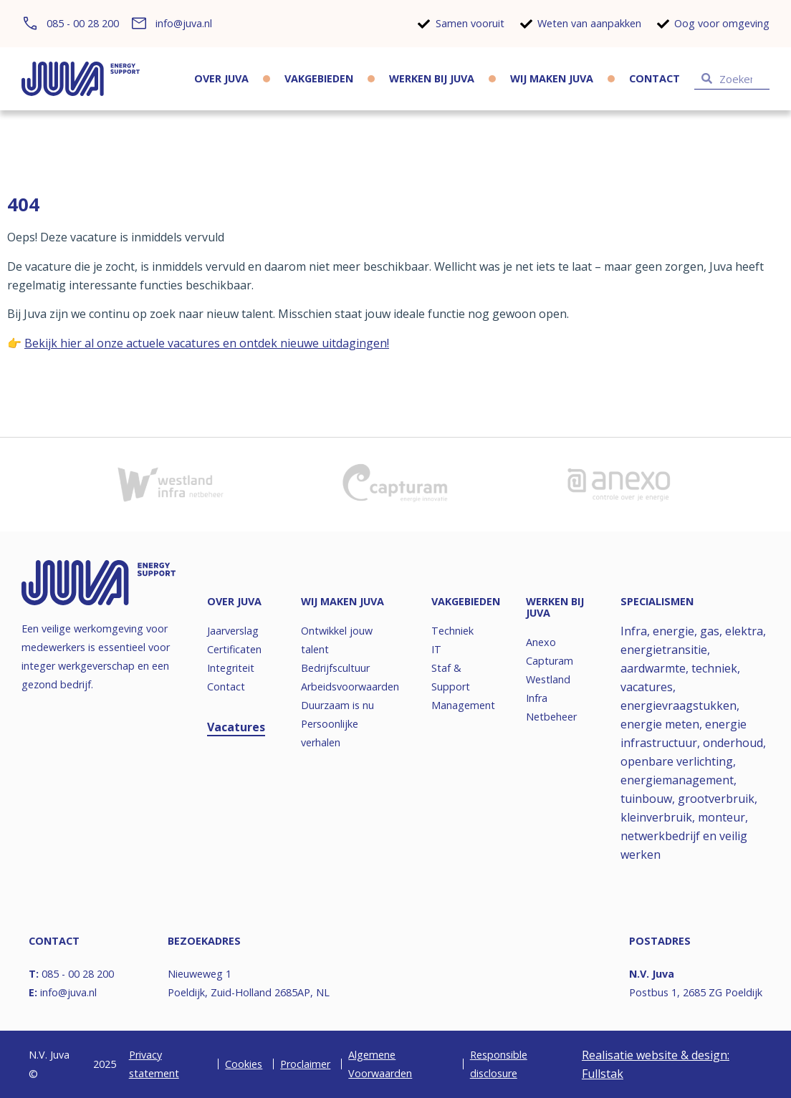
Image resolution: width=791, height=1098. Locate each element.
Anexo (541, 642)
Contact (654, 78)
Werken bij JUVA (431, 78)
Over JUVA (221, 78)
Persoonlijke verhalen (329, 733)
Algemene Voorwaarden (380, 1064)
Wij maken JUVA (551, 78)
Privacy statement (154, 1064)
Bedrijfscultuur (335, 668)
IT (436, 649)
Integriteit (230, 668)
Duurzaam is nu (337, 705)
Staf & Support (450, 677)
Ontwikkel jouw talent (337, 640)
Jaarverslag (233, 630)
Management (463, 705)
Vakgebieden (318, 78)
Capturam (549, 661)
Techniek (452, 630)
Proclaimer (305, 1064)
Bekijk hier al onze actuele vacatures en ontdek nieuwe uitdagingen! (206, 343)
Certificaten (234, 649)
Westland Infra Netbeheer (551, 698)
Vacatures (236, 727)
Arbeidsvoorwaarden (348, 686)
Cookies (243, 1064)
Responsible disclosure (498, 1064)
